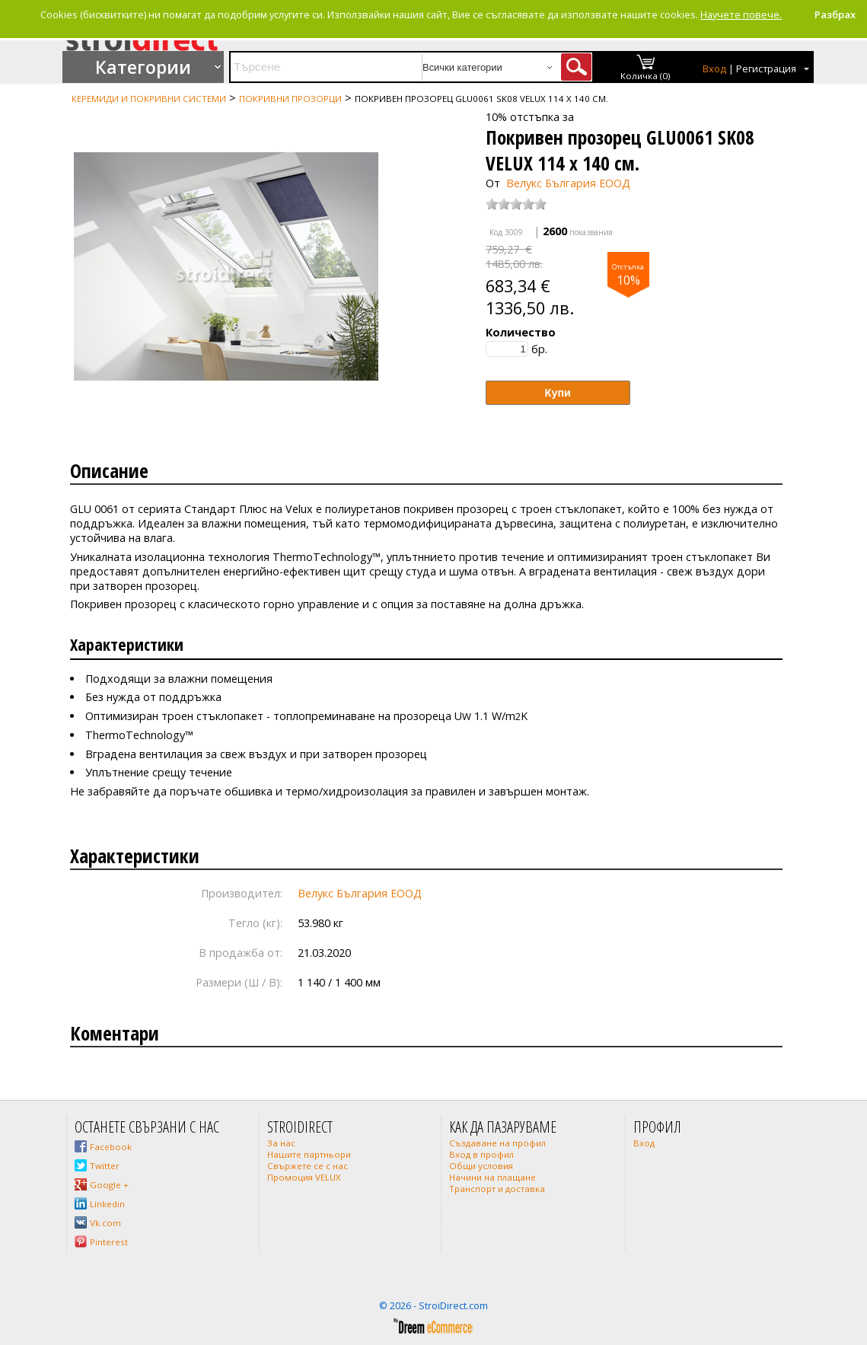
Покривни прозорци (290, 98)
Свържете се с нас (307, 1165)
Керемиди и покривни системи (149, 98)
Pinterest (109, 1242)
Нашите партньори (309, 1154)
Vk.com (105, 1223)
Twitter (105, 1165)
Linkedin (107, 1204)
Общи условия (481, 1165)
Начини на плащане (492, 1177)
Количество (521, 332)
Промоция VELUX (304, 1177)
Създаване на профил (497, 1143)
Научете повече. (741, 14)
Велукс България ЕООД (568, 183)
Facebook (111, 1146)
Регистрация (766, 68)
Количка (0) (645, 75)
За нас (281, 1143)
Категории (143, 67)
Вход (714, 68)
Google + (109, 1184)
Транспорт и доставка (497, 1188)
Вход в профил (481, 1154)
